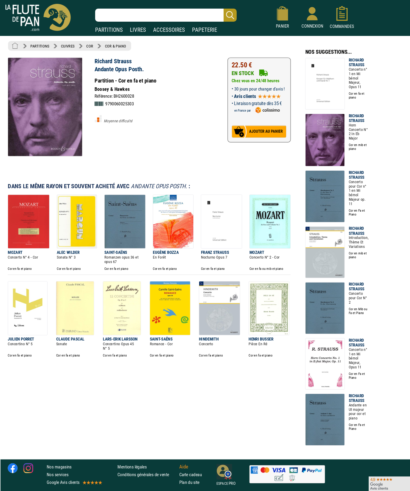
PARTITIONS (109, 29)
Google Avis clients (74, 482)
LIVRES (138, 29)
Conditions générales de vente (147, 474)
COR (89, 46)
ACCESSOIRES (169, 29)
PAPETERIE (204, 29)
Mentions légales (132, 466)
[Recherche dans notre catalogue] (166, 15)
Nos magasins (59, 466)
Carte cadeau (190, 474)
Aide (183, 467)
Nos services (57, 474)
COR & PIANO (115, 46)
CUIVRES (68, 46)
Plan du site (189, 482)
